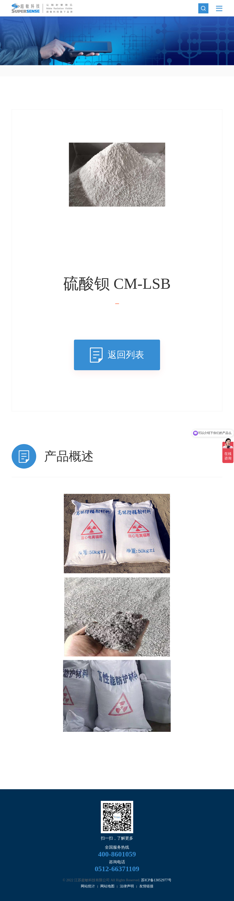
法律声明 (127, 886)
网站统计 (88, 886)
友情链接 (146, 886)
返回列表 (126, 355)
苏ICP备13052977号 (156, 880)
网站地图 (107, 886)
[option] (117, 40)
